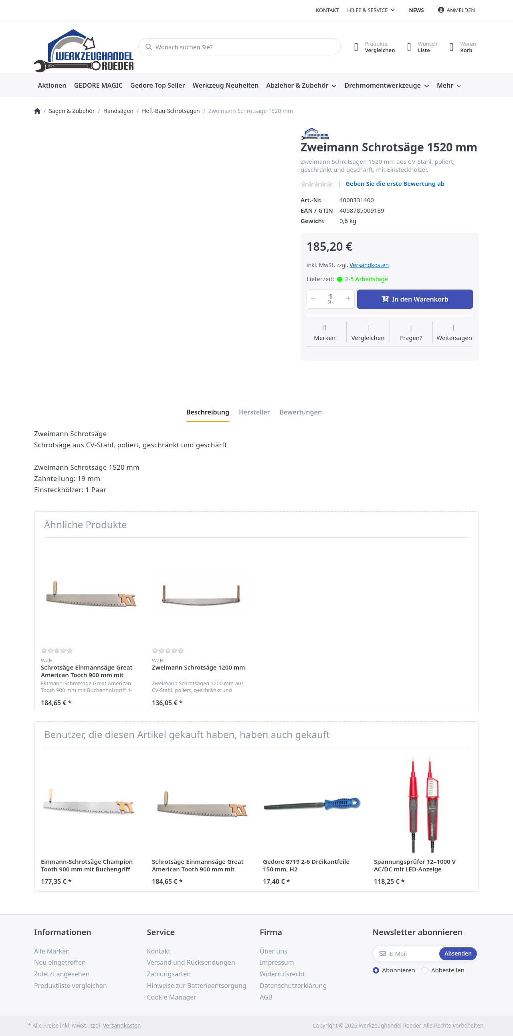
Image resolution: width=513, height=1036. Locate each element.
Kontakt (327, 10)
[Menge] (331, 299)
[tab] (207, 412)
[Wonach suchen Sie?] (239, 46)
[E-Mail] (405, 953)
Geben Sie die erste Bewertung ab (394, 183)
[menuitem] (52, 85)
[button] (312, 299)
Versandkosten (369, 265)
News (416, 10)
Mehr (445, 85)
